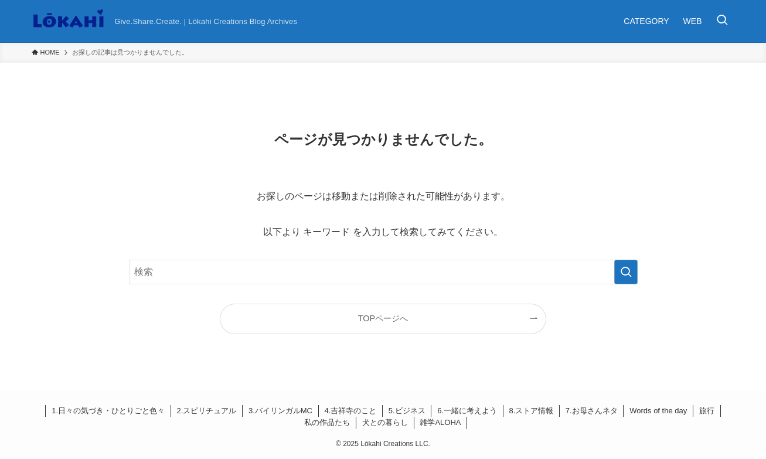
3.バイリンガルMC (280, 410)
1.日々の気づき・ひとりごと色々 (108, 410)
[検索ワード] (383, 272)
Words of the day (658, 410)
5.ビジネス (407, 410)
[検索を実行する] (626, 272)
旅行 (706, 410)
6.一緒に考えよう (467, 410)
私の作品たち (327, 422)
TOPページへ (383, 318)
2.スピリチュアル (207, 410)
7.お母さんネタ (592, 410)
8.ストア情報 (531, 410)
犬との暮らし (385, 422)
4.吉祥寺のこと (350, 410)
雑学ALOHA (440, 422)
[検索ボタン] (722, 21)
